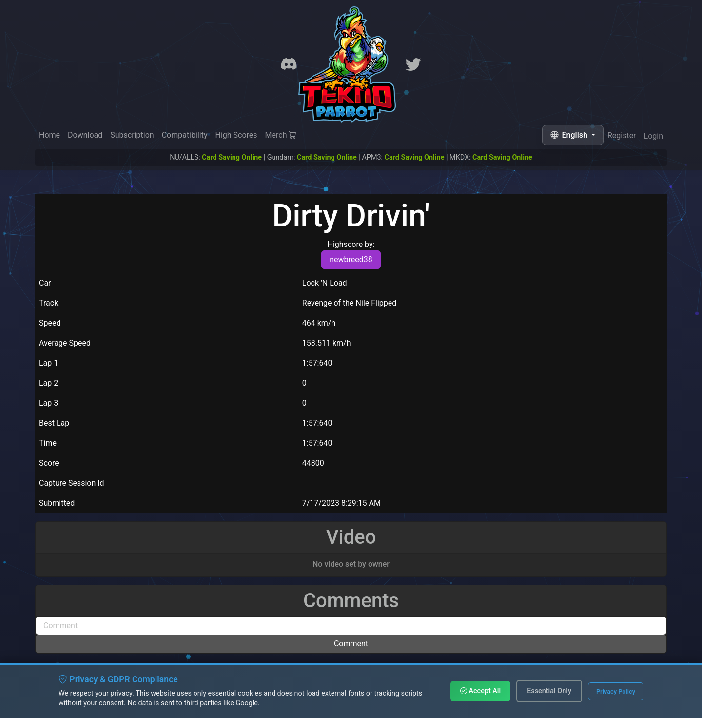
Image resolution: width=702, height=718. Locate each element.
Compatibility (185, 135)
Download (85, 135)
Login (653, 137)
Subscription (132, 135)
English (569, 135)
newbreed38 (351, 259)
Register (621, 136)
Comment (351, 643)
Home (49, 135)
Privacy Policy (615, 691)
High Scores (236, 135)
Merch (281, 135)
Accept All (480, 691)
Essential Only (549, 691)
